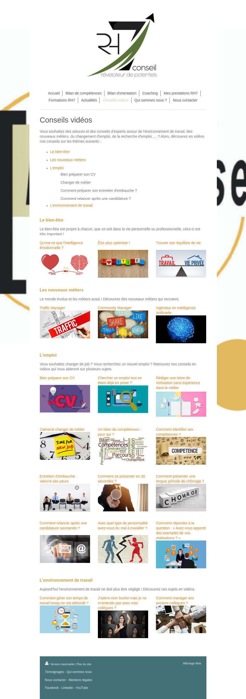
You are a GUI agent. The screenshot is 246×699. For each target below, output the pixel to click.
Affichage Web (192, 663)
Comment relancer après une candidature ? (96, 198)
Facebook (52, 688)
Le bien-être (60, 152)
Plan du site (84, 664)
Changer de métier (76, 182)
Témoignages (54, 672)
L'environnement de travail (71, 205)
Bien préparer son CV (78, 174)
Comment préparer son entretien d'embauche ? (99, 190)
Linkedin (67, 688)
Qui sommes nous (79, 672)
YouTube (82, 688)
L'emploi (57, 168)
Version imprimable (60, 664)
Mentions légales (80, 680)
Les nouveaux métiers (68, 160)
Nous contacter (55, 680)
